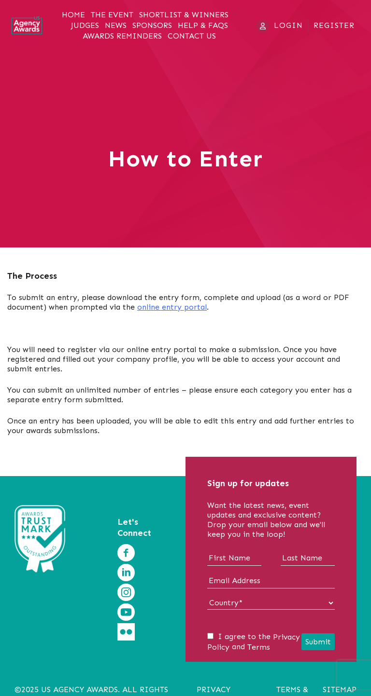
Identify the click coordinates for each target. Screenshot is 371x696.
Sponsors (152, 25)
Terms (258, 647)
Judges (85, 25)
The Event (112, 15)
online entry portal (172, 307)
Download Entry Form (48, 328)
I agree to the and (253, 642)
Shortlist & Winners (183, 15)
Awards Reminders (122, 36)
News (116, 25)
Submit (318, 641)
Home (73, 15)
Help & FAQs (203, 25)
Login (288, 25)
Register (334, 25)
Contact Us (192, 36)
